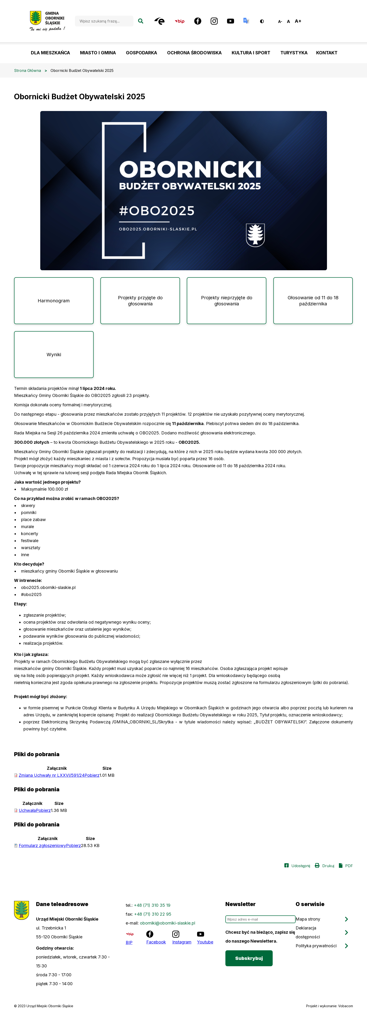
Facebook (156, 942)
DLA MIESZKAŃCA (50, 53)
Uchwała (35, 810)
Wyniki (54, 354)
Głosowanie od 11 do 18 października (313, 301)
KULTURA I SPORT (251, 53)
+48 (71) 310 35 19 (152, 905)
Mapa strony (308, 919)
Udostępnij (300, 865)
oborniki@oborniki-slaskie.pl (167, 923)
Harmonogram (54, 300)
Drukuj (328, 865)
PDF (349, 865)
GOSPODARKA (141, 53)
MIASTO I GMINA (98, 53)
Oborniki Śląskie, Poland (326, 21)
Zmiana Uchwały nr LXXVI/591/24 (59, 775)
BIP (129, 942)
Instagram (181, 942)
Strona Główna (27, 70)
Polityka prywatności (316, 945)
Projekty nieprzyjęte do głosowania (226, 301)
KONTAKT (327, 53)
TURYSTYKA (294, 53)
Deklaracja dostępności (308, 932)
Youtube (205, 942)
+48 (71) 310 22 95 (152, 914)
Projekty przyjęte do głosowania (140, 301)
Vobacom (345, 1006)
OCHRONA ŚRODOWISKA (194, 53)
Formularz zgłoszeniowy (50, 845)
